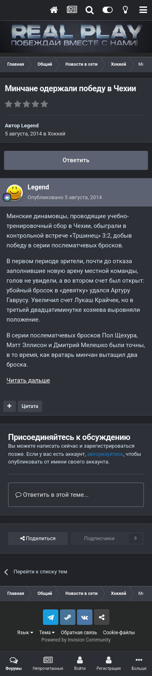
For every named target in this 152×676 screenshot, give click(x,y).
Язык (25, 632)
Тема (47, 632)
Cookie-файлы (119, 632)
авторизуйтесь (105, 454)
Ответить (75, 160)
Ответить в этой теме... (52, 494)
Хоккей (57, 134)
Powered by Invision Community (76, 640)
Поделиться (38, 538)
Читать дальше (28, 380)
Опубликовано (65, 197)
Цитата (29, 406)
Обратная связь (79, 632)
